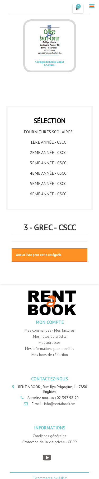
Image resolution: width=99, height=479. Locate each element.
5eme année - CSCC (48, 183)
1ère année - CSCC (48, 142)
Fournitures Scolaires (48, 131)
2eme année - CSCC (48, 152)
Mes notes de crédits (49, 336)
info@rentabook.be (59, 403)
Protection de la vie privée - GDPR (49, 442)
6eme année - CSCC (48, 193)
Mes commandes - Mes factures (49, 330)
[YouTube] (46, 458)
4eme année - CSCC (48, 173)
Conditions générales (49, 435)
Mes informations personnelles (49, 348)
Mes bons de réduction (49, 354)
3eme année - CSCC (48, 162)
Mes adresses (49, 342)
